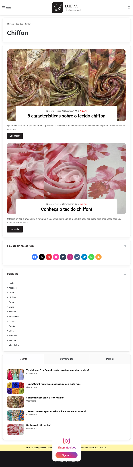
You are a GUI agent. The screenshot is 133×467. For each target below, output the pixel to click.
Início (10, 24)
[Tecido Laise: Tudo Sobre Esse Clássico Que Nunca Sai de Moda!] (15, 374)
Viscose (12, 340)
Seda (11, 331)
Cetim (11, 292)
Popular (110, 359)
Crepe (11, 302)
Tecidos (19, 24)
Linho (11, 307)
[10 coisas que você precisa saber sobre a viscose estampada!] (15, 416)
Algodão (13, 288)
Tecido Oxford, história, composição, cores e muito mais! (53, 384)
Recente (23, 359)
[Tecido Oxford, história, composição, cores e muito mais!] (15, 388)
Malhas (12, 311)
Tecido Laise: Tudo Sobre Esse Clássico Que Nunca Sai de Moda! (57, 370)
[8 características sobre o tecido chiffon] (66, 85)
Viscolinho (14, 345)
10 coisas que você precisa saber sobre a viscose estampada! (56, 411)
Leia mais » (15, 136)
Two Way (13, 335)
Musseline (13, 316)
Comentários (66, 359)
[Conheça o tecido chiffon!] (66, 178)
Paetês (12, 326)
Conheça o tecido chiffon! (66, 209)
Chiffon (12, 297)
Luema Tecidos (55, 111)
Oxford (12, 321)
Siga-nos (67, 455)
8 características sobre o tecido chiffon (66, 116)
